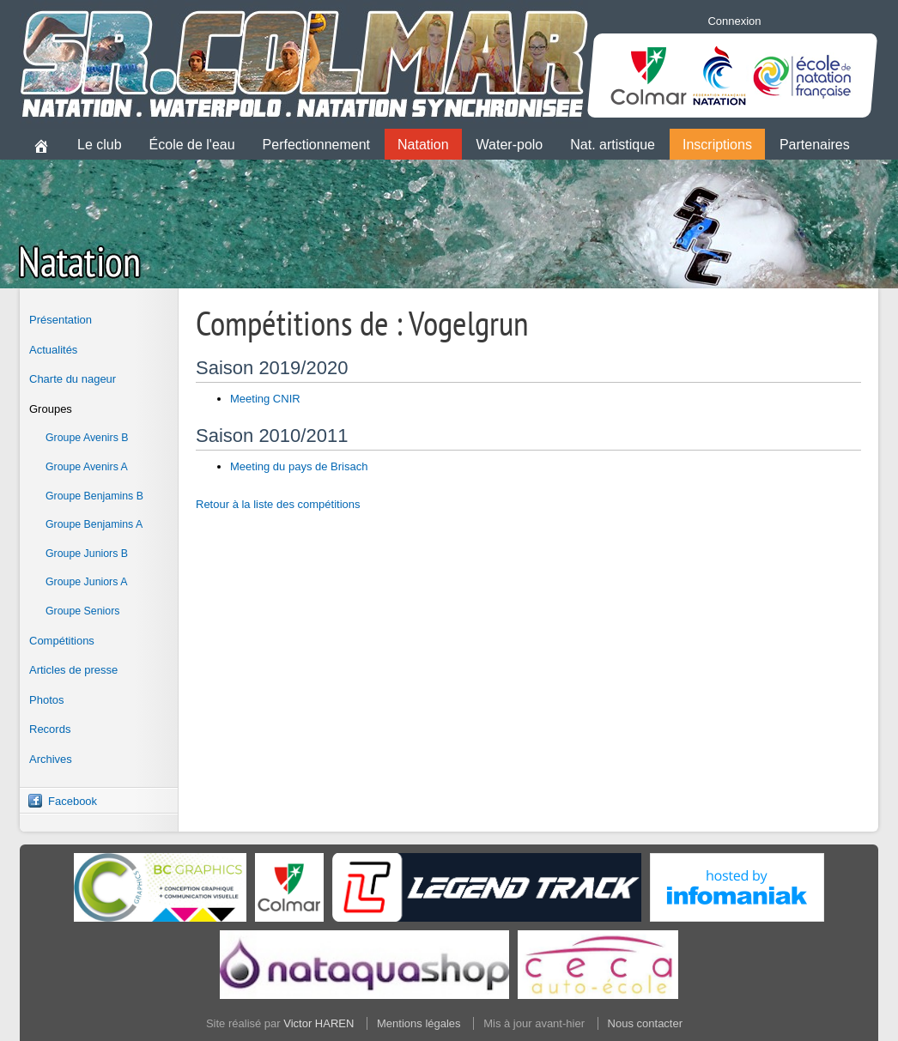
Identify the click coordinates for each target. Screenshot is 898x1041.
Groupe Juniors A (86, 582)
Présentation (60, 319)
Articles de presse (73, 669)
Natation (423, 144)
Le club (99, 144)
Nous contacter (645, 1023)
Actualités (53, 349)
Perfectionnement (316, 144)
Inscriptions (717, 144)
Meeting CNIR (265, 398)
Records (49, 729)
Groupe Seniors (82, 611)
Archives (50, 759)
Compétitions (61, 640)
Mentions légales (419, 1023)
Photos (46, 699)
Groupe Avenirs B (87, 438)
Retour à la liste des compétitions (278, 504)
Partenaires (815, 144)
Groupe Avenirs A (87, 467)
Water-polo (509, 144)
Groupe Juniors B (87, 554)
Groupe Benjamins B (94, 496)
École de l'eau (192, 144)
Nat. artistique (612, 144)
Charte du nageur (72, 378)
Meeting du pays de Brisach (298, 466)
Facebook (72, 801)
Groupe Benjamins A (94, 524)
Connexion (734, 21)
